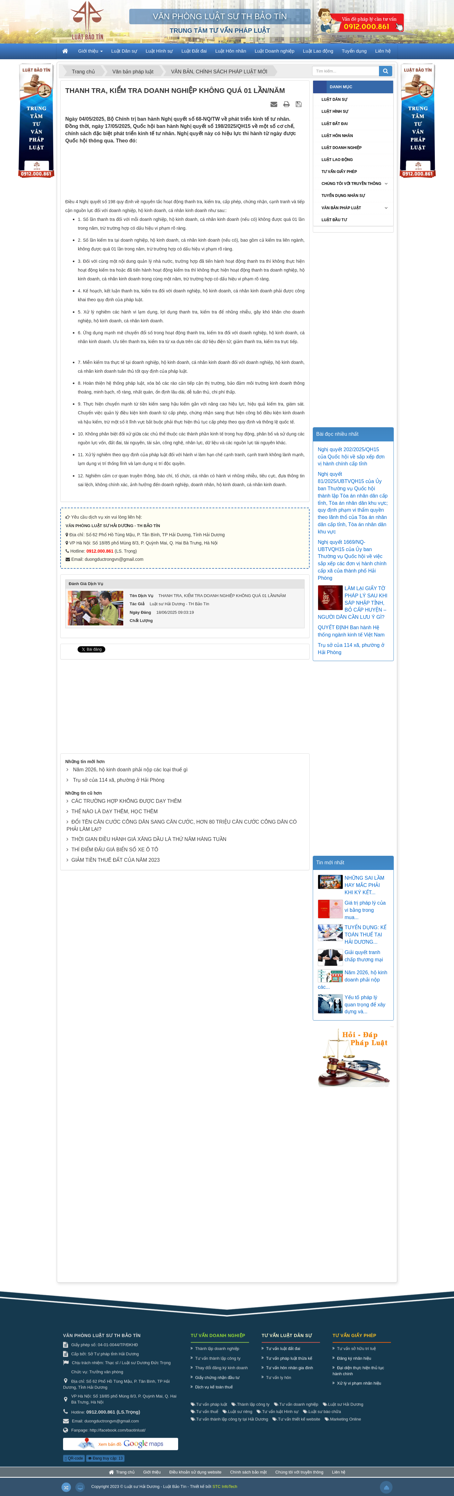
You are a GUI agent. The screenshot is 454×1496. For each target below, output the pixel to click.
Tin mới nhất (330, 862)
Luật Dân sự (334, 99)
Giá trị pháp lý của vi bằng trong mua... (365, 910)
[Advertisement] (185, 172)
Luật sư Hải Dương (343, 1410)
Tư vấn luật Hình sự (278, 1417)
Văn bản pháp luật (341, 208)
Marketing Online (343, 1425)
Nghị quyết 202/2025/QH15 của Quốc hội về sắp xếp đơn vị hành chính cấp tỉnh (351, 457)
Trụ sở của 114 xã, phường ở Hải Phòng (118, 869)
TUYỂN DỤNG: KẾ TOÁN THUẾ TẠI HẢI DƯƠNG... (366, 935)
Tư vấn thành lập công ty (218, 1364)
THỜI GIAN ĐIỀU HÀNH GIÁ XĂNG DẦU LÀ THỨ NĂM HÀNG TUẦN (148, 929)
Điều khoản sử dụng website (195, 1478)
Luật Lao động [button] (318, 51)
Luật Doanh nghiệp (342, 148)
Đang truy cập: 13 (105, 1464)
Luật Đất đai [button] (194, 51)
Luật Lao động (337, 160)
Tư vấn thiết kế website (296, 1425)
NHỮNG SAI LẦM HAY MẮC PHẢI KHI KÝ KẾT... (364, 885)
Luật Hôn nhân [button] (230, 51)
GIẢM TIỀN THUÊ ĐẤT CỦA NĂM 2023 (115, 949)
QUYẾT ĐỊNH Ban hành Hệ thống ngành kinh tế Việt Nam (351, 631)
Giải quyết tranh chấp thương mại (364, 956)
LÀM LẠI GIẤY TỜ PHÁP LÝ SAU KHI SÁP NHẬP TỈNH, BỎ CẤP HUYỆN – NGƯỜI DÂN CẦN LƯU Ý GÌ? (352, 603)
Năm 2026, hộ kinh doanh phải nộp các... (352, 980)
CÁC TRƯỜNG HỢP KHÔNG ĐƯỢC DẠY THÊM (126, 891)
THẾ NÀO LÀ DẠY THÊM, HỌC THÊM (114, 901)
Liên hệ (338, 1478)
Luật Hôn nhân (337, 136)
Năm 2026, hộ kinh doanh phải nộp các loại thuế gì (130, 859)
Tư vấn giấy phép (339, 172)
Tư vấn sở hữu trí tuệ (356, 1354)
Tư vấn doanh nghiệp (296, 1410)
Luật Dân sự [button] (124, 51)
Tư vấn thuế (204, 1417)
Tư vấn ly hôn (278, 1383)
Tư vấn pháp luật (209, 1410)
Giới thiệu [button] (90, 52)
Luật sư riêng (237, 1417)
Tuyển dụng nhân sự (343, 195)
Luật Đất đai (335, 124)
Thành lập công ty (250, 1410)
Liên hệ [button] (383, 51)
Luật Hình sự (335, 111)
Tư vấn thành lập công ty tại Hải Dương (229, 1425)
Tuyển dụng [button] (354, 51)
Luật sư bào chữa (322, 1417)
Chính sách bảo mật (248, 1478)
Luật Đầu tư (334, 220)
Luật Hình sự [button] (159, 51)
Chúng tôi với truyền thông (351, 183)
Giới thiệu (151, 1478)
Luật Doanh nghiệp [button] (274, 51)
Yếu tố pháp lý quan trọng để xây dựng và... (365, 1005)
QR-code (74, 1464)
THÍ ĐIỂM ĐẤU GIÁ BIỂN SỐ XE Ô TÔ (114, 939)
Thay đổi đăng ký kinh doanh (221, 1374)
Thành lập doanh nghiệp (217, 1354)
